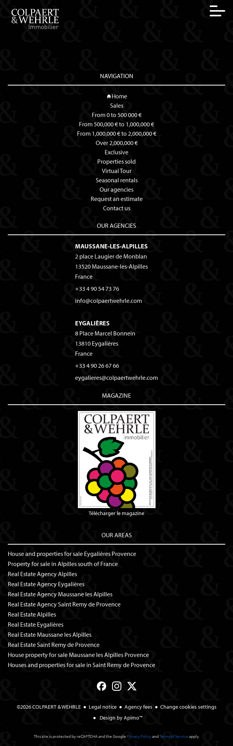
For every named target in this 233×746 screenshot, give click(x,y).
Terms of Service (173, 736)
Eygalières (92, 323)
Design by (120, 717)
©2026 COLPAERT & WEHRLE (49, 706)
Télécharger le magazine (117, 464)
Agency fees (138, 706)
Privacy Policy (139, 736)
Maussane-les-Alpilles (111, 246)
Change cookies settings (188, 706)
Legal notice (103, 706)
